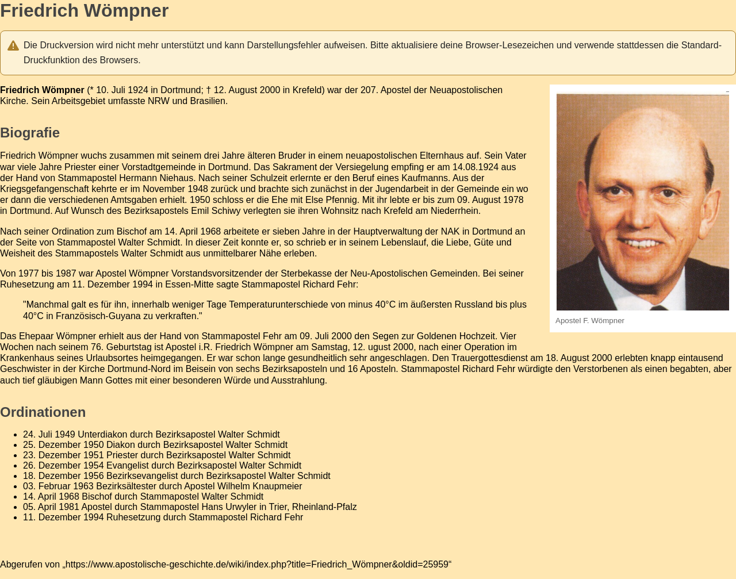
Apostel (396, 90)
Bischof (97, 496)
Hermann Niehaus (156, 178)
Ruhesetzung (133, 517)
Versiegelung (362, 167)
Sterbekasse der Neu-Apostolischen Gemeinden (379, 273)
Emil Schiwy (215, 211)
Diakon (120, 445)
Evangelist (127, 465)
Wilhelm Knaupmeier (259, 486)
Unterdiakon (102, 434)
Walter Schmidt (149, 242)
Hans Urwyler (228, 507)
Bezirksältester (126, 486)
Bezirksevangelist (142, 476)
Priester (122, 455)
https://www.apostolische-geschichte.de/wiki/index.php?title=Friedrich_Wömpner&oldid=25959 (257, 564)
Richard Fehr (329, 284)
